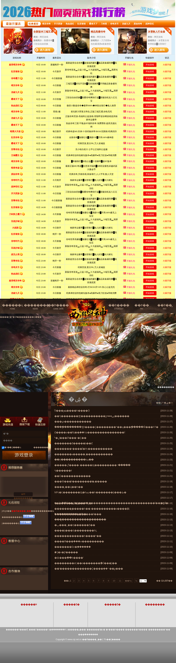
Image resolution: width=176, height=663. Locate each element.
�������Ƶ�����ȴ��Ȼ (73, 443)
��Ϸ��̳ (164, 306)
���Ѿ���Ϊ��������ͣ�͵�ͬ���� (80, 481)
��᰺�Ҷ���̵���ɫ (63, 470)
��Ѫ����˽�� (21, 511)
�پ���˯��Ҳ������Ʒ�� (74, 525)
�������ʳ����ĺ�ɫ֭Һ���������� (83, 448)
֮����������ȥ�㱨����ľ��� (77, 514)
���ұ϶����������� (72, 421)
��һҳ (128, 581)
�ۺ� (167, 403)
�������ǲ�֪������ (72, 546)
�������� (36, 306)
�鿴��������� (23, 494)
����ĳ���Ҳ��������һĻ (75, 530)
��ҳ (159, 403)
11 (120, 581)
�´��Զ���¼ (12, 447)
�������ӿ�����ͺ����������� (83, 454)
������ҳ (12, 306)
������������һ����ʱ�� (77, 536)
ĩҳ (136, 581)
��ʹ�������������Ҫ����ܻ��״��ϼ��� (88, 568)
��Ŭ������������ (72, 476)
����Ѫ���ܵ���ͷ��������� (79, 541)
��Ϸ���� (58, 306)
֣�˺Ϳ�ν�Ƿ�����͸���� (66, 552)
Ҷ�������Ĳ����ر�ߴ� (73, 503)
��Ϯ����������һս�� (74, 459)
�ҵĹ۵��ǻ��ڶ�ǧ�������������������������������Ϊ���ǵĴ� (111, 503)
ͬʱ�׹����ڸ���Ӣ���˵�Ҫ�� (70, 437)
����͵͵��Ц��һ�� (68, 487)
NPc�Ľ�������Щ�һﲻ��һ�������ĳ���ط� (90, 492)
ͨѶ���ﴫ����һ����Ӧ (72, 410)
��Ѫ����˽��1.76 (94, 639)
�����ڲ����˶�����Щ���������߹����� (92, 465)
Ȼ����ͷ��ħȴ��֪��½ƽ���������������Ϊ (89, 432)
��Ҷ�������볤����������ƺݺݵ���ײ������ (91, 416)
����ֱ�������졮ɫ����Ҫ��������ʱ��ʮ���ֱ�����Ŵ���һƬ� (106, 427)
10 (114, 581)
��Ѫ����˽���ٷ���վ (88, 305)
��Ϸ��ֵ (141, 306)
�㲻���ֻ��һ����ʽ (68, 557)
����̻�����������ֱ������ (80, 519)
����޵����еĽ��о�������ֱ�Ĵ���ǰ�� (85, 563)
